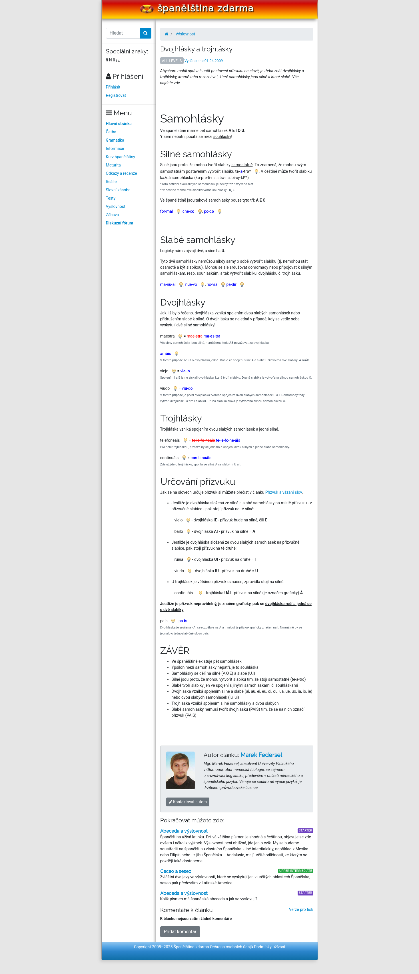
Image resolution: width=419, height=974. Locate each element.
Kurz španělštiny (120, 156)
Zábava (112, 214)
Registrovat (116, 95)
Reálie (111, 181)
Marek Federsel (261, 755)
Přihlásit (113, 87)
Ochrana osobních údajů (231, 947)
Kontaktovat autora (188, 802)
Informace (115, 148)
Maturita (113, 165)
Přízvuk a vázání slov (283, 492)
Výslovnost (115, 206)
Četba (111, 132)
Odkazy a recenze (121, 173)
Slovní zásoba (118, 190)
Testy (111, 198)
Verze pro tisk (301, 909)
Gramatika (115, 140)
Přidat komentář (180, 931)
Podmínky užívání (269, 947)
